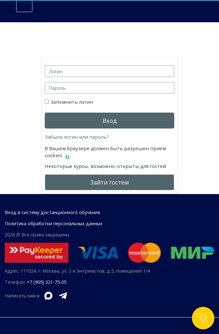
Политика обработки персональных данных (54, 223)
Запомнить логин (71, 102)
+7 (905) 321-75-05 (46, 282)
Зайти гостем (109, 182)
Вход (110, 120)
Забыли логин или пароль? (77, 137)
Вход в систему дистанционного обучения (52, 212)
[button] (67, 155)
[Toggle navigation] (24, 6)
